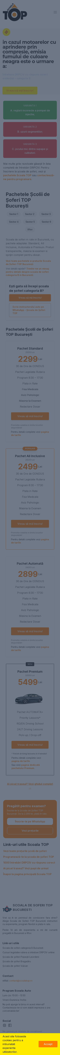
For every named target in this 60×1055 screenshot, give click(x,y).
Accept (48, 1044)
